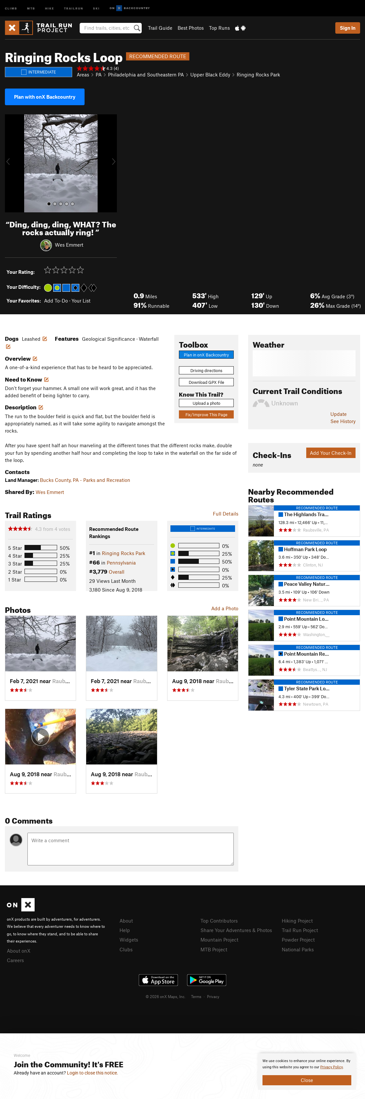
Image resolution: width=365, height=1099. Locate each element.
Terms (196, 996)
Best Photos (191, 28)
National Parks (298, 949)
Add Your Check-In (331, 453)
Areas (83, 74)
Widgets (128, 940)
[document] (306, 1071)
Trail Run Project (300, 930)
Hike (49, 8)
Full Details (225, 514)
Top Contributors (219, 921)
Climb (11, 8)
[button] (11, 163)
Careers (15, 960)
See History (343, 421)
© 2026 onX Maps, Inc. (165, 996)
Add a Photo (224, 608)
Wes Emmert (69, 245)
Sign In (348, 28)
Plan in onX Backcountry (206, 354)
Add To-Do (56, 300)
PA (99, 74)
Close (307, 1080)
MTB (31, 8)
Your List (80, 300)
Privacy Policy (331, 1067)
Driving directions (206, 370)
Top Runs (219, 28)
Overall (116, 572)
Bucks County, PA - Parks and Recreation (85, 480)
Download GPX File (206, 382)
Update (338, 414)
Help (124, 930)
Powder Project (298, 940)
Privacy (213, 996)
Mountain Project (219, 940)
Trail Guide (160, 28)
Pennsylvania (121, 563)
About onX (18, 951)
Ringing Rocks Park (258, 74)
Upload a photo (206, 403)
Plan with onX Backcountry (44, 97)
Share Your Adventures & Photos (236, 930)
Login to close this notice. (92, 1072)
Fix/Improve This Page (206, 414)
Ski (96, 8)
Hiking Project (297, 921)
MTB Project (213, 949)
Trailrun (73, 8)
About (126, 921)
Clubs (126, 949)
